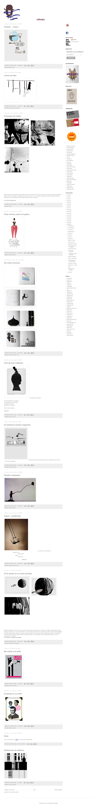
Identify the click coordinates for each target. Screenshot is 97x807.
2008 (68, 224)
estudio (68, 292)
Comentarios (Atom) (14, 792)
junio (69, 237)
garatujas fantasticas (71, 154)
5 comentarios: (20, 563)
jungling (68, 309)
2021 (68, 200)
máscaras (69, 316)
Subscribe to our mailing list (74, 51)
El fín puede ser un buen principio (18, 573)
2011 (68, 218)
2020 (68, 202)
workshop (69, 335)
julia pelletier (69, 165)
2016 (68, 209)
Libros (18, 354)
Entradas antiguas (58, 789)
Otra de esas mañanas (13, 363)
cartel (68, 283)
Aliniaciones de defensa (14, 750)
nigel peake (69, 176)
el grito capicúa (70, 149)
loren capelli (69, 168)
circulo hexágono (70, 147)
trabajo (68, 332)
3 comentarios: (20, 65)
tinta (68, 330)
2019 (68, 204)
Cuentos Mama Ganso (71, 288)
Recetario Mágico (70, 322)
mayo (69, 238)
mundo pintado (70, 173)
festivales (69, 295)
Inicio (34, 789)
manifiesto (15, 685)
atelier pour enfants (71, 146)
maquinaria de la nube (71, 170)
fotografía (69, 297)
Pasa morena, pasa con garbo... (17, 214)
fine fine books (70, 150)
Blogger (56, 803)
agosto (69, 233)
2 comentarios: (20, 465)
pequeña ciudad (70, 178)
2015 (68, 211)
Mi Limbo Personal (12, 263)
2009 (68, 222)
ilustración (14, 254)
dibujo (10, 67)
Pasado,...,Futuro (11, 27)
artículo (10, 206)
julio (69, 235)
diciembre (70, 225)
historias (13, 67)
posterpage (69, 182)
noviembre (70, 227)
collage (10, 254)
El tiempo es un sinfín (13, 694)
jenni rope (69, 162)
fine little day (69, 152)
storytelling (69, 325)
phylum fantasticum (71, 319)
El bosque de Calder (12, 116)
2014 (68, 213)
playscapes (69, 181)
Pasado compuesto (12, 475)
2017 (68, 207)
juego (68, 306)
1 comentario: (20, 204)
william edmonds (70, 189)
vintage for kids (70, 187)
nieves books (69, 174)
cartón (68, 284)
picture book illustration (72, 179)
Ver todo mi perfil (74, 41)
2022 (68, 198)
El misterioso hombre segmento (17, 425)
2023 (68, 196)
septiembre (70, 231)
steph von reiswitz (70, 184)
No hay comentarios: (22, 743)
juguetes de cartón (71, 308)
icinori (68, 157)
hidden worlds (70, 300)
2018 (68, 206)
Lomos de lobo (10, 75)
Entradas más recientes (9, 789)
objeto (68, 317)
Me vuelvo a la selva (12, 651)
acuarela (68, 278)
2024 (68, 195)
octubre (70, 229)
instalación (69, 305)
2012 (68, 217)
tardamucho (69, 186)
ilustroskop (69, 158)
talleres (68, 327)
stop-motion (69, 324)
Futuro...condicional (12, 516)
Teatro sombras (70, 329)
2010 (68, 220)
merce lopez (69, 171)
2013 (68, 215)
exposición (69, 293)
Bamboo (68, 281)
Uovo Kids (69, 333)
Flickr (6, 736)
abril (69, 272)
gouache (68, 298)
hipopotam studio (70, 155)
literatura (17, 643)
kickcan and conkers (71, 166)
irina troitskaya (70, 160)
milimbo (75, 39)
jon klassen (69, 163)
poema (14, 416)
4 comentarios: (20, 252)
